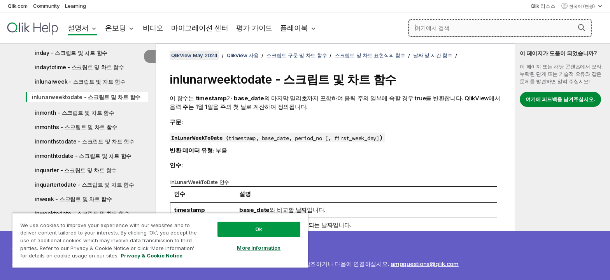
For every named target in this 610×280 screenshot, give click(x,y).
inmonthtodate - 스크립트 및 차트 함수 (83, 155)
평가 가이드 (254, 28)
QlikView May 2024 (194, 55)
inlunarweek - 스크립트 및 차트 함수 (80, 81)
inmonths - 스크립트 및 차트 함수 (76, 127)
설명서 (78, 28)
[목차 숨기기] (150, 56)
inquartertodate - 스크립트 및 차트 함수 (84, 184)
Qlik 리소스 (543, 6)
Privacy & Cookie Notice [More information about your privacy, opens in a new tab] (151, 255)
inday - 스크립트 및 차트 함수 (71, 52)
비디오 (153, 28)
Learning (75, 6)
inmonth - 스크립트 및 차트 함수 (74, 112)
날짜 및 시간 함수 (432, 55)
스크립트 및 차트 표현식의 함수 (370, 55)
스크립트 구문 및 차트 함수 (296, 55)
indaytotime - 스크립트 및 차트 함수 (79, 67)
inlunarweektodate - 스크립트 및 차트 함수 (86, 97)
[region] (160, 240)
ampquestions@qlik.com (425, 264)
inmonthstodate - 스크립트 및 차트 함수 (85, 141)
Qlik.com (18, 6)
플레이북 (294, 28)
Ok (258, 229)
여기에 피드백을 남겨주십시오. (560, 99)
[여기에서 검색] (500, 28)
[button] (581, 28)
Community (46, 6)
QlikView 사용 (242, 55)
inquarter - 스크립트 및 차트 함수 (76, 170)
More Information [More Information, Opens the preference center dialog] (258, 248)
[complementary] (562, 162)
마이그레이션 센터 (199, 28)
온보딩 (115, 28)
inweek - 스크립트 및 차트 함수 (73, 199)
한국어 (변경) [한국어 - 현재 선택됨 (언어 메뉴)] (582, 6)
